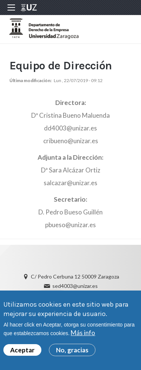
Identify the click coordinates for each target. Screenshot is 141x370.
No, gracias (72, 351)
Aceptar (22, 351)
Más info (83, 334)
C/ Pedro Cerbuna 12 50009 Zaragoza (75, 276)
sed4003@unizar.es (75, 286)
